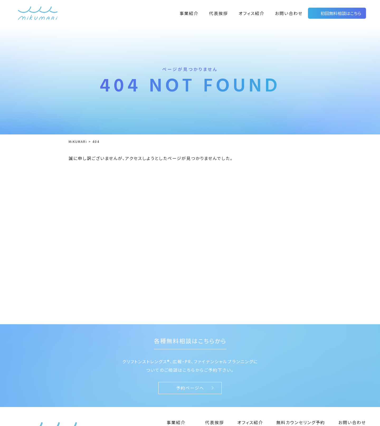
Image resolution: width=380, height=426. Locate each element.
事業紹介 (188, 13)
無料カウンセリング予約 (300, 422)
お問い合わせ (289, 13)
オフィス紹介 (251, 13)
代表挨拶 (218, 13)
